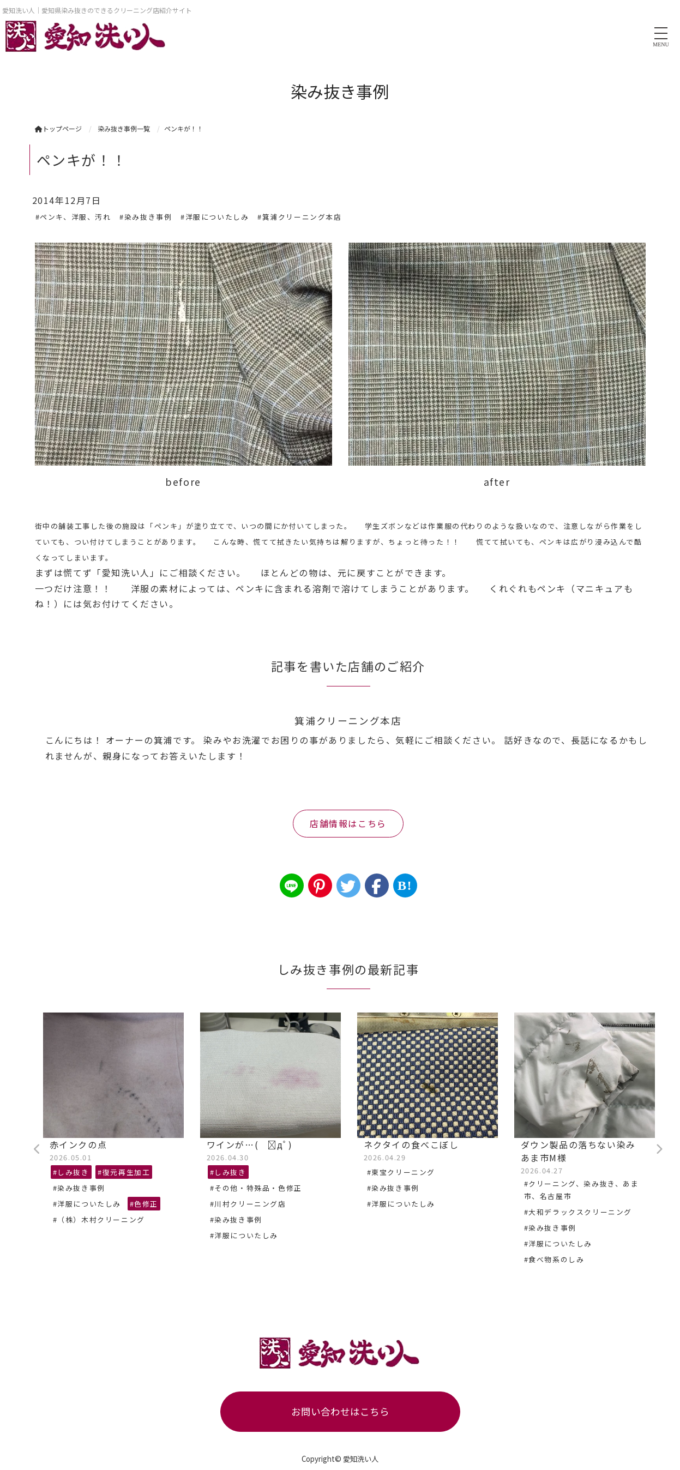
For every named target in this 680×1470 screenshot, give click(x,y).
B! (405, 885)
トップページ (58, 128)
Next (659, 1149)
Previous (37, 1149)
